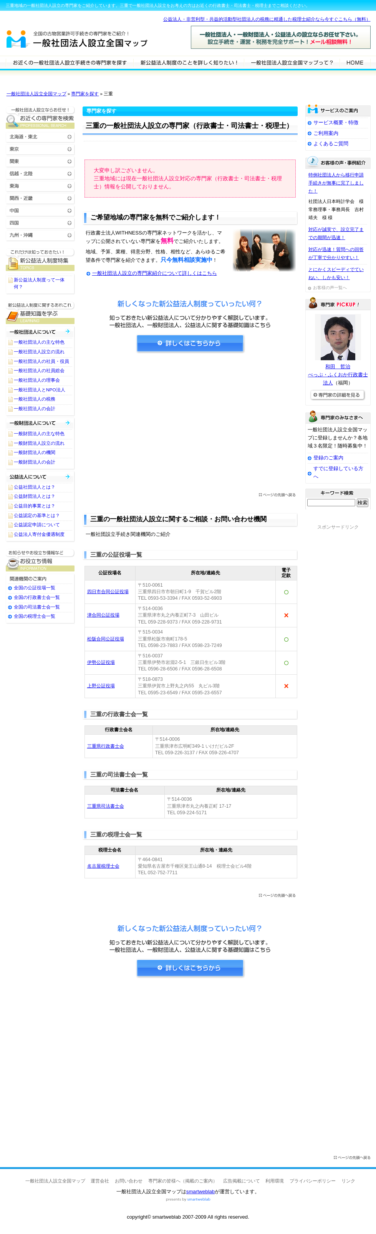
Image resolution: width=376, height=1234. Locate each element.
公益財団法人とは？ (34, 496)
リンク (348, 1181)
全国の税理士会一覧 (34, 616)
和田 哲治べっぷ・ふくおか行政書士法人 (338, 375)
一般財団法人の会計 (34, 462)
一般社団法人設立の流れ (39, 351)
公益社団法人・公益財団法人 (40, 476)
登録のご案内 (328, 458)
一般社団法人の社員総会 (39, 370)
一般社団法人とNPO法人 (39, 389)
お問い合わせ (128, 1181)
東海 (40, 185)
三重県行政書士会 (105, 746)
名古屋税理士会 (103, 866)
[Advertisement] (190, 425)
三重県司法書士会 (105, 806)
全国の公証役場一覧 (34, 587)
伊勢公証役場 (101, 662)
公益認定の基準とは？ (37, 515)
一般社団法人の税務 (34, 399)
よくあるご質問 (330, 143)
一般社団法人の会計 (34, 408)
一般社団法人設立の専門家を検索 (69, 62)
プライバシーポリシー (313, 1181)
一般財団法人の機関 (34, 452)
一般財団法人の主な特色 (39, 433)
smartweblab (200, 1191)
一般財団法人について (40, 423)
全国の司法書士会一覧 (37, 607)
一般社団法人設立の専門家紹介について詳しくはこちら (154, 273)
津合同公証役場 (103, 615)
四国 (40, 222)
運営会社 (100, 1181)
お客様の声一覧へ (330, 287)
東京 (40, 148)
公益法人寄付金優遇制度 (39, 534)
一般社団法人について (40, 331)
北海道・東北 (40, 136)
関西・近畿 (40, 197)
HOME (355, 62)
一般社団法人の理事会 (37, 380)
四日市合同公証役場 (108, 591)
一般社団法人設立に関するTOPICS (40, 259)
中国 (40, 210)
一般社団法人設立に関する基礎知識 (40, 312)
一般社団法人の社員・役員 (41, 361)
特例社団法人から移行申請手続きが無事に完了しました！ (336, 183)
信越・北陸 (40, 173)
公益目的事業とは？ (34, 506)
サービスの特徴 (292, 62)
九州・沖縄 (40, 234)
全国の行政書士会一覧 (37, 597)
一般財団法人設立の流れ (39, 443)
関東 (40, 160)
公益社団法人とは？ (34, 487)
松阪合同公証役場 (105, 639)
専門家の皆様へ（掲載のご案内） (182, 1181)
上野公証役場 (101, 686)
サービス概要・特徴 (335, 122)
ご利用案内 (325, 133)
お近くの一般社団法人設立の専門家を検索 (40, 117)
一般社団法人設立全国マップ (36, 93)
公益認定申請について (37, 524)
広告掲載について (241, 1181)
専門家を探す (85, 93)
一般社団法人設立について (188, 62)
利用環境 (274, 1181)
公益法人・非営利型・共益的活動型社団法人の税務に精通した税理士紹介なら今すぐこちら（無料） (267, 19)
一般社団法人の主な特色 (39, 342)
